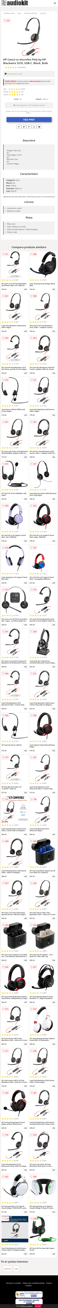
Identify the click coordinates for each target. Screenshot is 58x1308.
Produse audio (9, 13)
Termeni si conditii (13, 1283)
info (25, 289)
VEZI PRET (29, 119)
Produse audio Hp (30, 13)
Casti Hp (43, 13)
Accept (38, 1306)
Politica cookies (26, 1306)
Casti (19, 13)
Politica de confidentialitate (33, 1283)
